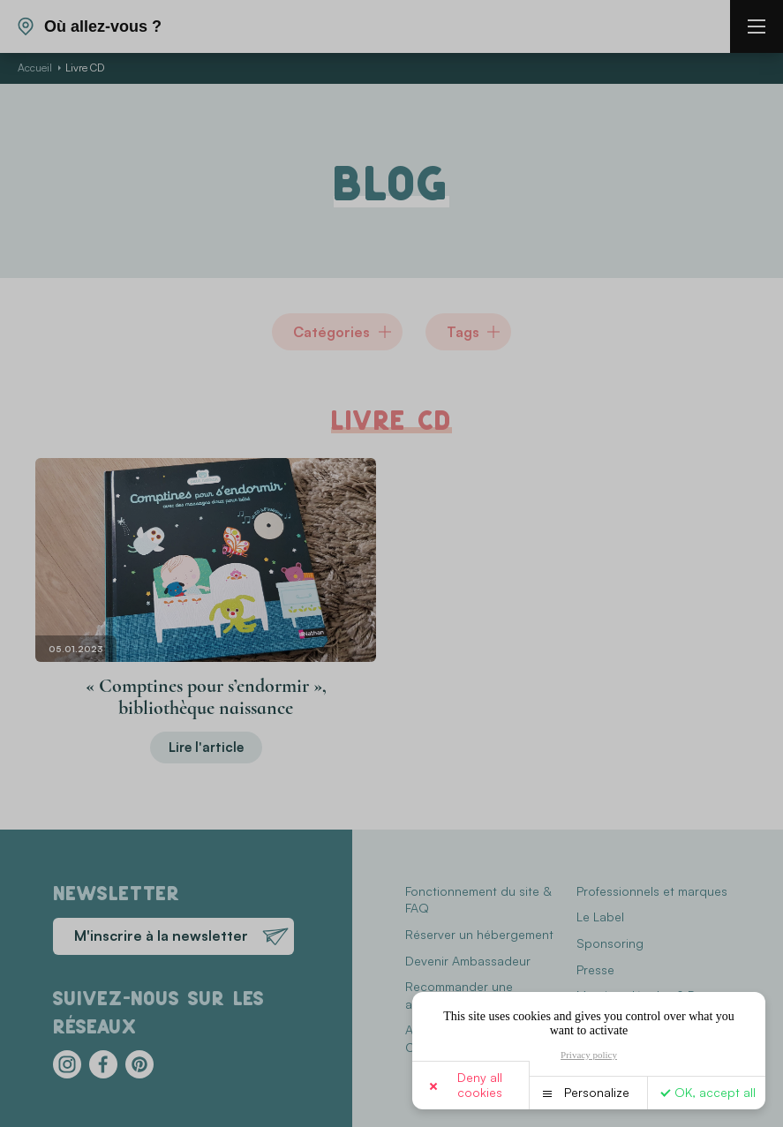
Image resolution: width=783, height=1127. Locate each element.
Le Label (600, 916)
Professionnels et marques (651, 890)
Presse (595, 969)
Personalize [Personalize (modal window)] (596, 1092)
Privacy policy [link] (589, 1054)
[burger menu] (756, 26)
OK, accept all (715, 1092)
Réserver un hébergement (479, 934)
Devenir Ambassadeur (468, 960)
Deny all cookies (479, 1085)
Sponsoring (610, 942)
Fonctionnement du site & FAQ (478, 899)
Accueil (35, 67)
